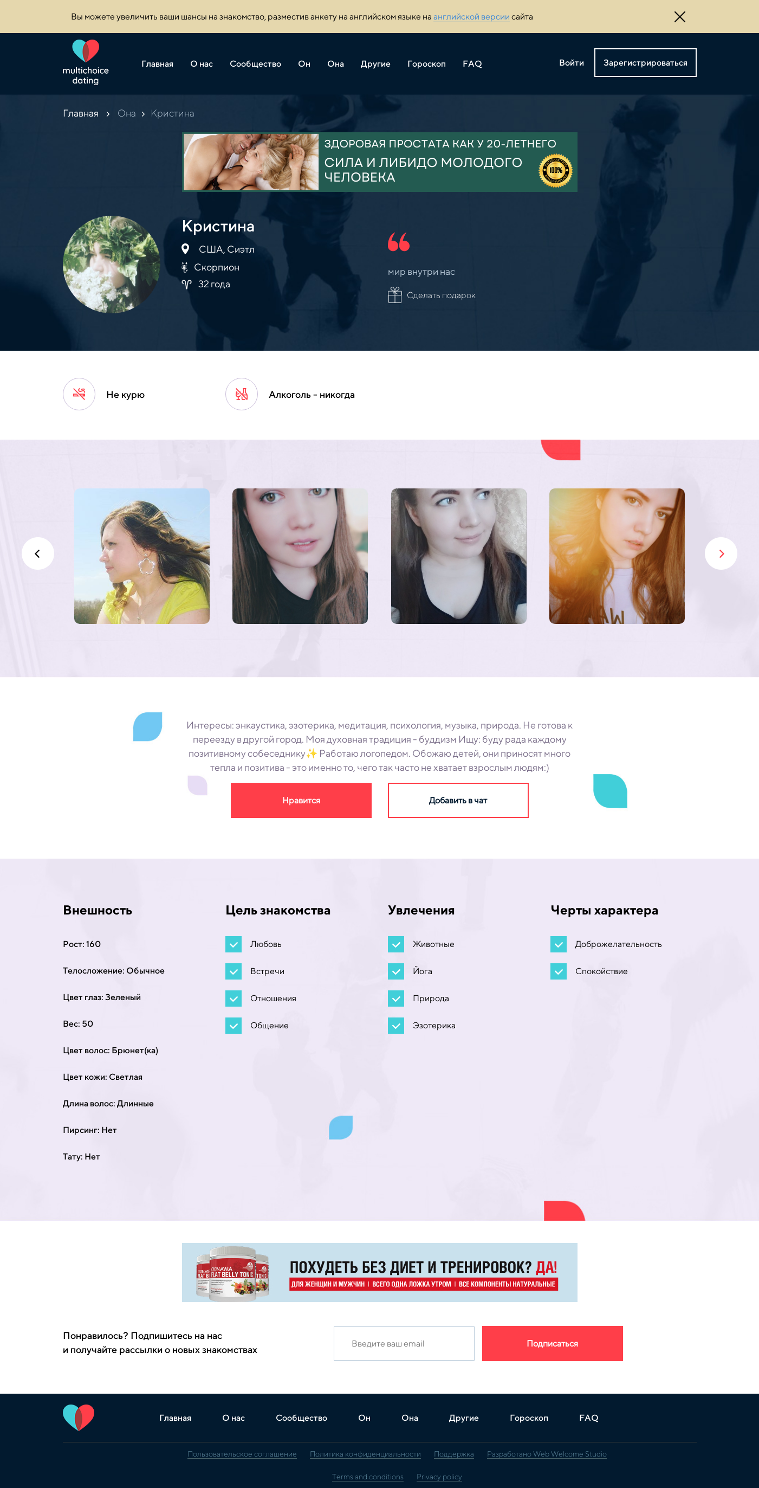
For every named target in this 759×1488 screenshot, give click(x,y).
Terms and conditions (368, 1476)
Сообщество (255, 64)
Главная (157, 64)
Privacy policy (439, 1476)
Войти (571, 62)
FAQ (472, 64)
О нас (201, 64)
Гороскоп (426, 64)
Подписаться (552, 1343)
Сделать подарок (441, 295)
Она (335, 64)
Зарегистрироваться (645, 62)
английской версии (471, 16)
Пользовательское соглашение (242, 1454)
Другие (376, 64)
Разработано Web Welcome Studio (547, 1454)
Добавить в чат (458, 800)
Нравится (301, 800)
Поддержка (454, 1454)
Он (304, 64)
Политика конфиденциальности (365, 1454)
